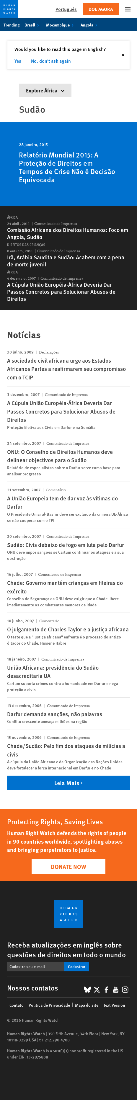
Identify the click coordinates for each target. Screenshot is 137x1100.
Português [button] (66, 9)
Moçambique (61, 25)
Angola (90, 25)
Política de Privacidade (49, 1005)
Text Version (114, 1005)
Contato (16, 1005)
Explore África (45, 90)
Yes (17, 60)
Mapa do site (86, 1005)
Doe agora (101, 9)
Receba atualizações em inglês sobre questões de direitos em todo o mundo (66, 949)
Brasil (33, 25)
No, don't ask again (51, 60)
